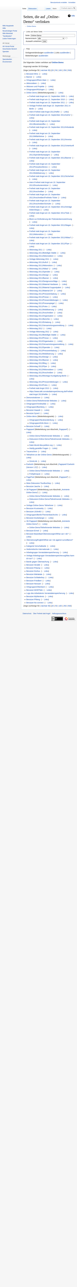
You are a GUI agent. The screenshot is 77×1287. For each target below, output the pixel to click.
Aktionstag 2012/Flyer (38, 366)
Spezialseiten (7, 59)
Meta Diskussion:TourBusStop (38, 483)
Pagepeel (30, 429)
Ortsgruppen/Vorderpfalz (36, 404)
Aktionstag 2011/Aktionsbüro (41, 265)
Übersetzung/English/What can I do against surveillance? (49, 540)
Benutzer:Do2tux (33, 571)
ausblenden (49, 53)
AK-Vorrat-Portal (8, 46)
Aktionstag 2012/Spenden (39, 347)
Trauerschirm (31, 451)
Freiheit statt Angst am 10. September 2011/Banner (50, 158)
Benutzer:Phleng (33, 599)
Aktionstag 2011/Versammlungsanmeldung (46, 325)
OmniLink (33, 461)
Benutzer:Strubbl (33, 565)
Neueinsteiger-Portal (10, 31)
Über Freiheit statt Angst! (41, 613)
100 (60, 70)
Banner (29, 77)
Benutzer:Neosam (33, 584)
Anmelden (71, 2)
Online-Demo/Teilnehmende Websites (41, 401)
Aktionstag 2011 (35, 250)
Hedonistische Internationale (38, 549)
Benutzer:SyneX (33, 413)
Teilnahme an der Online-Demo (39, 455)
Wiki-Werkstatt (8, 33)
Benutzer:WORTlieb (34, 590)
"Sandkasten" (7, 36)
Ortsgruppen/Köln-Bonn (39, 423)
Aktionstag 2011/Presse (39, 297)
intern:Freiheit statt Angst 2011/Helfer (44, 112)
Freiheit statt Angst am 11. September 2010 (47, 99)
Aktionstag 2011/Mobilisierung (41, 310)
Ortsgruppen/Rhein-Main (36, 80)
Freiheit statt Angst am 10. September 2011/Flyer (49, 244)
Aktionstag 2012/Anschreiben (41, 373)
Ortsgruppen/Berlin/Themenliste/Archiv (42, 515)
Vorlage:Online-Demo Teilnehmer (39, 505)
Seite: (27, 35)
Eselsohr (29, 464)
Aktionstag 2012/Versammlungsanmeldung (46, 344)
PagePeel (30, 477)
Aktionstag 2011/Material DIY (41, 291)
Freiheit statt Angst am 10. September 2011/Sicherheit (51, 176)
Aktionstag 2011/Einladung (40, 322)
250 (64, 70)
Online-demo (31, 416)
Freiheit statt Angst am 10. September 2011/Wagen (50, 225)
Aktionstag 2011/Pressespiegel (42, 303)
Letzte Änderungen (9, 39)
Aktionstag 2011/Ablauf (38, 269)
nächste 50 (45, 70)
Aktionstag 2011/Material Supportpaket (45, 287)
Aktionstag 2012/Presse (39, 338)
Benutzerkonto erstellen (58, 2)
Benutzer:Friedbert (34, 581)
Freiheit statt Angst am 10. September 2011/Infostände (51, 127)
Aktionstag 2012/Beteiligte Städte (42, 335)
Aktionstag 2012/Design (39, 357)
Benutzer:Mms (32, 74)
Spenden (6, 52)
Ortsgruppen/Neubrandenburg (41, 420)
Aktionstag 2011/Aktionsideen (41, 256)
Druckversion (7, 62)
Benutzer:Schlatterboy (35, 577)
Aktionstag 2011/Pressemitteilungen (44, 300)
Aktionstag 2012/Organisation (41, 341)
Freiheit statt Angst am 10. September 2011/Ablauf (50, 237)
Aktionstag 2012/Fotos (38, 385)
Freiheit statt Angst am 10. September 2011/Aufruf (49, 115)
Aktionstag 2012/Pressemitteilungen (44, 382)
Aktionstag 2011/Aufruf (38, 262)
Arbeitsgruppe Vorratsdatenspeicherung (42, 552)
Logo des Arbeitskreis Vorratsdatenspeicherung (45, 593)
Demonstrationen (33, 397)
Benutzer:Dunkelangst (35, 518)
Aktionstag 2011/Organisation (41, 316)
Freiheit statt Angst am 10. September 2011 (47, 102)
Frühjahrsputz (35, 474)
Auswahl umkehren (33, 41)
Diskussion (32, 9)
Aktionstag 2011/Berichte (39, 319)
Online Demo (31, 93)
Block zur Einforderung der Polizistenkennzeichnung (50, 219)
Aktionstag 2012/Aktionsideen (41, 369)
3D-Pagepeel (31, 521)
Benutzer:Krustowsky (35, 508)
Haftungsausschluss (59, 613)
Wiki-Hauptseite (8, 26)
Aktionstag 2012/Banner (39, 360)
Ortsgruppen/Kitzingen (35, 89)
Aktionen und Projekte (35, 86)
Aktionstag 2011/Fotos (38, 306)
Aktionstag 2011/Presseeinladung (43, 294)
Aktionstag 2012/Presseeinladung (43, 351)
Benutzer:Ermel (32, 531)
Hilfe (73, 16)
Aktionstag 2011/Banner (39, 278)
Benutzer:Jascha (33, 486)
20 (53, 70)
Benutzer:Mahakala (34, 574)
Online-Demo (31, 26)
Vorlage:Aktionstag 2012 (39, 332)
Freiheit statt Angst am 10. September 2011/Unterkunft (51, 146)
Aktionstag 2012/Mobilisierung (41, 354)
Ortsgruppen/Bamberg (35, 407)
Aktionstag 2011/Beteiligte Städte (42, 253)
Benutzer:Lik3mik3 (33, 512)
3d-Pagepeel (31, 489)
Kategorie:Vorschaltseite (36, 546)
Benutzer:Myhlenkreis (35, 596)
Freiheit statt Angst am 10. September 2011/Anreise (50, 139)
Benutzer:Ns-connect (35, 603)
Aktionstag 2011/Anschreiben (41, 313)
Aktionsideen (31, 83)
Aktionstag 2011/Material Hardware (43, 284)
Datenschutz (27, 613)
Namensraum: (31, 38)
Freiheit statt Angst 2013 (39, 388)
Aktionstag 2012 (35, 328)
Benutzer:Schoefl (33, 426)
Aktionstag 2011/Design (39, 275)
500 (69, 70)
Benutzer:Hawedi (33, 410)
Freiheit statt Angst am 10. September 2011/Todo (49, 213)
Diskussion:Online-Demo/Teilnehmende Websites (49, 439)
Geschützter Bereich (10, 49)
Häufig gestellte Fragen (38, 448)
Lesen (44, 9)
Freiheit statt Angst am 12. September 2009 (47, 96)
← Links (43, 74)
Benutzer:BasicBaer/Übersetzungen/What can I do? (47, 534)
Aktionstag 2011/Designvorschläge (43, 281)
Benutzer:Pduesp (33, 568)
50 (56, 70)
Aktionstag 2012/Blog (38, 363)
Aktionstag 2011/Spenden (39, 272)
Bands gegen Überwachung (37, 562)
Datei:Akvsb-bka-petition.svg (41, 445)
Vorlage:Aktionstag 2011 (39, 259)
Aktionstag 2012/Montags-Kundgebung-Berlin (48, 376)
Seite (24, 9)
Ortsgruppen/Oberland (35, 587)
